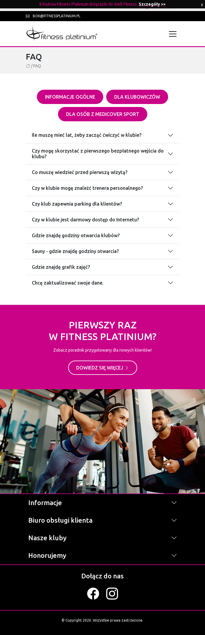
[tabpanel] (102, 205)
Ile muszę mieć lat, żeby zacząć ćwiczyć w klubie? (86, 135)
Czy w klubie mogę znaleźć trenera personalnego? (87, 188)
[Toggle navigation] (174, 34)
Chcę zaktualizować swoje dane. (68, 282)
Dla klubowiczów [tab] (137, 97)
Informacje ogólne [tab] (70, 97)
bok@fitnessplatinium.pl (53, 16)
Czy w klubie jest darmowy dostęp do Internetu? (85, 219)
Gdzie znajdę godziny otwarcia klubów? (76, 235)
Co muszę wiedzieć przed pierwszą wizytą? (79, 172)
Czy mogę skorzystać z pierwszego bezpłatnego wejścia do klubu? (98, 153)
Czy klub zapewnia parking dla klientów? (77, 204)
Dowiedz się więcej (102, 367)
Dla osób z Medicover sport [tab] (102, 114)
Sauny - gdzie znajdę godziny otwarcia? (75, 251)
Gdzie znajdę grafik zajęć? (61, 267)
